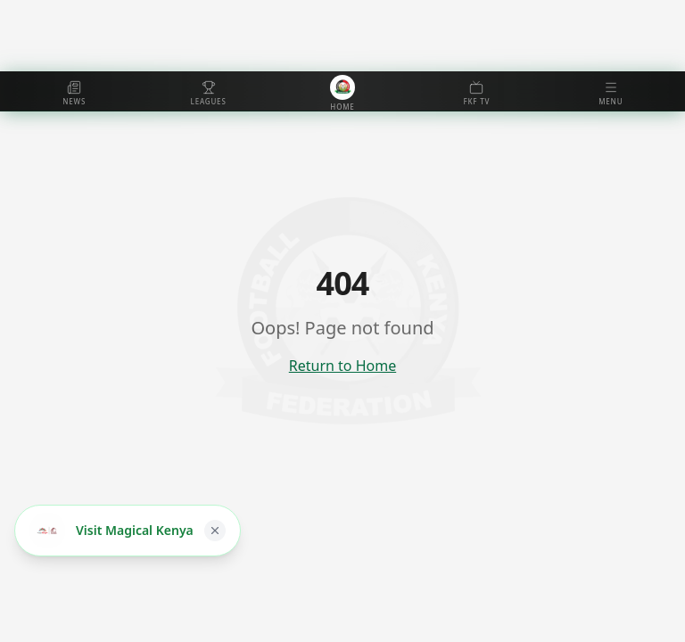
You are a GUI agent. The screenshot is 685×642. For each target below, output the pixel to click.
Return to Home (342, 365)
